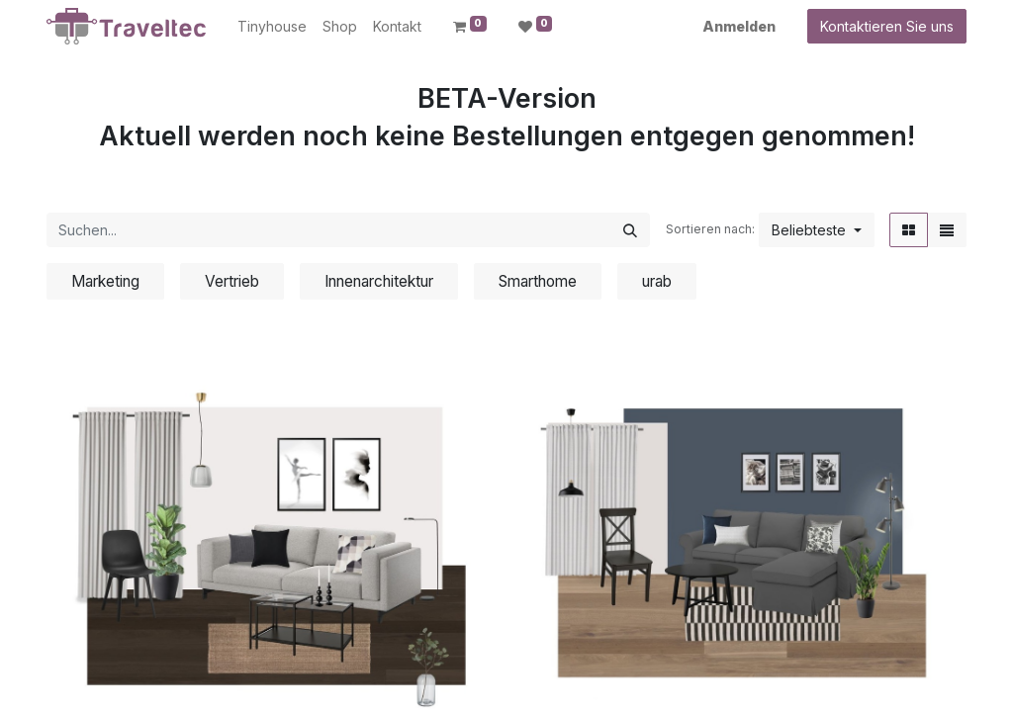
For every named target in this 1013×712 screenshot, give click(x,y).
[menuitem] (272, 26)
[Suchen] (630, 230)
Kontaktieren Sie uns (887, 26)
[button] (817, 230)
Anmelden (739, 26)
